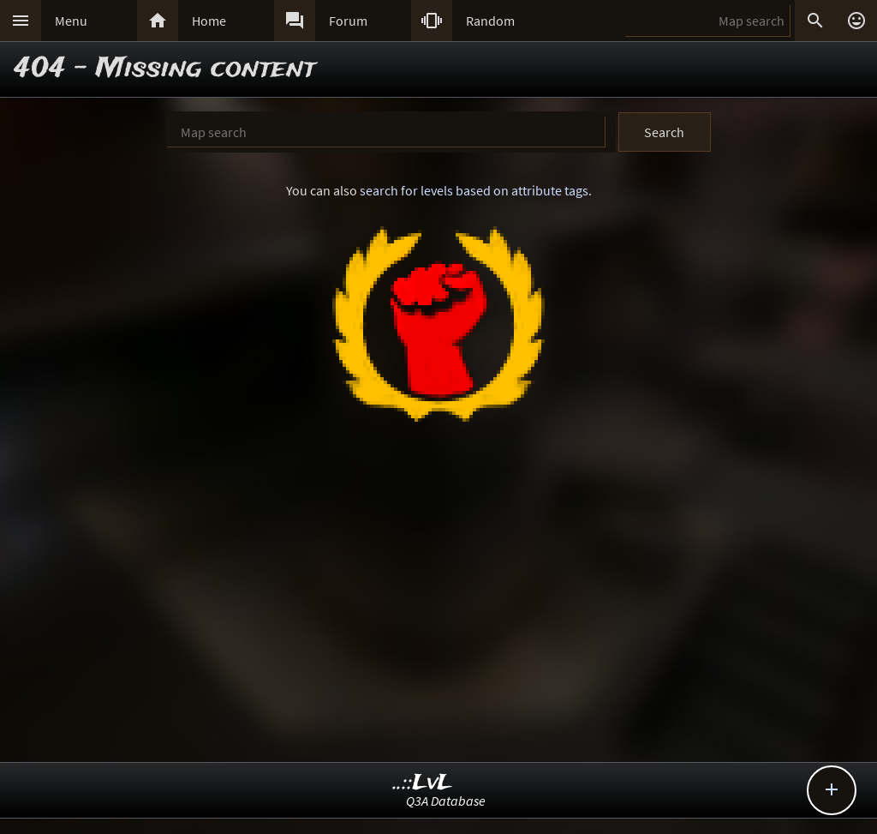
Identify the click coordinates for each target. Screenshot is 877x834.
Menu (71, 20)
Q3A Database (446, 800)
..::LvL (422, 783)
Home (209, 20)
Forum (348, 20)
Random (490, 20)
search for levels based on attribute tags (474, 190)
